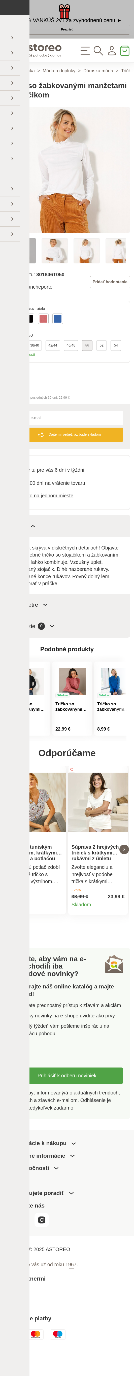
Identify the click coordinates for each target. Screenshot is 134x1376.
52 (101, 362)
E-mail (23, 1074)
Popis (23, 542)
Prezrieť (67, 40)
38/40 (34, 362)
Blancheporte (37, 303)
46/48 (70, 362)
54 (116, 362)
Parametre (29, 621)
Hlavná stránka (19, 87)
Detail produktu (57, 929)
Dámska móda (98, 87)
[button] (10, 869)
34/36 (16, 362)
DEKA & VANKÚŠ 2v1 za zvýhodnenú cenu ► (67, 25)
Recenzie (32, 642)
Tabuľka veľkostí (22, 371)
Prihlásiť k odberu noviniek (67, 1098)
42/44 (52, 362)
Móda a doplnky (59, 87)
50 (87, 362)
